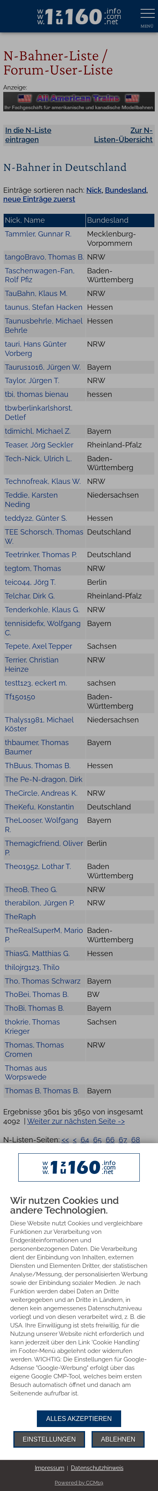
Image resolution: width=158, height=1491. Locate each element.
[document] (79, 1303)
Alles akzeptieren (79, 1418)
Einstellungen (49, 1439)
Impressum (49, 1468)
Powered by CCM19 (79, 1483)
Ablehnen (118, 1439)
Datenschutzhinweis (97, 1468)
